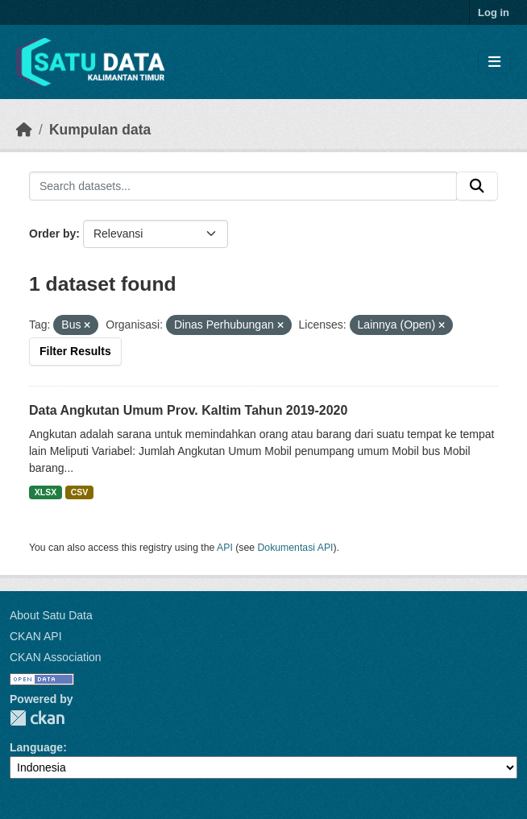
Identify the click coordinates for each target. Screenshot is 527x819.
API (225, 547)
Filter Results (75, 351)
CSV (80, 492)
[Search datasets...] (243, 186)
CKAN (37, 717)
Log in (493, 12)
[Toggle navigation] (494, 62)
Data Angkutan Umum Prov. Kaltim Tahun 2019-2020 (188, 410)
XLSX (45, 492)
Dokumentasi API (296, 547)
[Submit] (477, 186)
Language (36, 747)
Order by (52, 233)
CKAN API (36, 636)
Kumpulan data (100, 130)
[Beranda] (24, 130)
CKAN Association (56, 657)
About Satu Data (51, 615)
